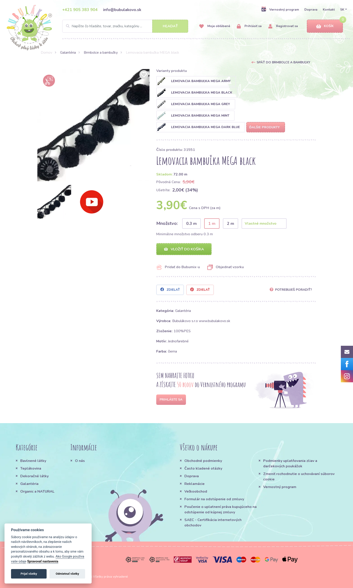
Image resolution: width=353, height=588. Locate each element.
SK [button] (342, 9)
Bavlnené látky (33, 460)
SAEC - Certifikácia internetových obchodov (213, 522)
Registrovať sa (283, 26)
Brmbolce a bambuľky (101, 52)
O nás (80, 460)
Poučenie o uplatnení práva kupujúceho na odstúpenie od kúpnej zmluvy (220, 509)
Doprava (310, 9)
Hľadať (170, 26)
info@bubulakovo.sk (122, 9)
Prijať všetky (28, 573)
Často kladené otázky (203, 468)
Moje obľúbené (214, 26)
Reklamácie (194, 483)
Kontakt (329, 9)
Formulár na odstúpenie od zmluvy (214, 499)
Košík (325, 26)
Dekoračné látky (34, 476)
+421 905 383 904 (80, 9)
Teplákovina (30, 468)
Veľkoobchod (195, 491)
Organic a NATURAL (37, 491)
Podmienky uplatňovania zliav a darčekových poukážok (290, 463)
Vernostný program (280, 9)
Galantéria (68, 52)
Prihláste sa (171, 399)
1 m (211, 223)
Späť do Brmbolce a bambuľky (283, 62)
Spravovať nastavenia (42, 561)
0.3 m (191, 223)
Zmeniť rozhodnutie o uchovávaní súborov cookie (299, 476)
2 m (230, 223)
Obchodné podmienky (203, 460)
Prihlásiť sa (249, 26)
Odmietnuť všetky (67, 573)
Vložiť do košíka (184, 249)
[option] (93, 125)
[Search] (125, 26)
